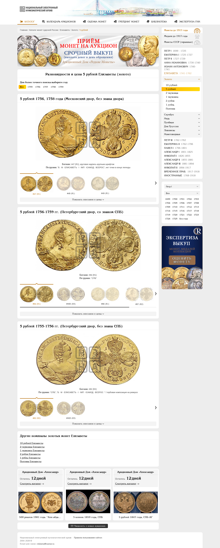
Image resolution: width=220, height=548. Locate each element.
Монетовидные (172, 134)
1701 (182, 199)
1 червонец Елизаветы (32, 448)
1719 (167, 215)
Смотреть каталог (30, 481)
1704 (167, 203)
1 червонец (172, 97)
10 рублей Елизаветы (31, 441)
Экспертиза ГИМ (189, 21)
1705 (174, 203)
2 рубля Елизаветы (30, 452)
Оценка (96, 21)
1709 (167, 207)
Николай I (177, 156)
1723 (196, 215)
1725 (174, 219)
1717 (189, 211)
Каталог (29, 21)
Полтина (170, 108)
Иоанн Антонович (180, 68)
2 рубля (170, 101)
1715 (174, 211)
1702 (189, 199)
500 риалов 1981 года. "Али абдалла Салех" (41, 515)
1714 (167, 211)
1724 (167, 219)
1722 (189, 215)
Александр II (178, 159)
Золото (74, 30)
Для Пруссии (171, 126)
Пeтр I (175, 51)
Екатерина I (178, 54)
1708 (196, 203)
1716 (182, 211)
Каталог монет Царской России (43, 30)
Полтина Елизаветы (30, 459)
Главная (23, 30)
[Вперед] (156, 183)
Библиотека (159, 21)
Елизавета (65, 30)
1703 (196, 199)
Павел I (175, 148)
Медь (167, 118)
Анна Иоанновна (182, 62)
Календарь (61, 21)
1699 (167, 199)
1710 (174, 207)
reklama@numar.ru (45, 542)
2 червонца (172, 93)
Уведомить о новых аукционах (89, 524)
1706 (182, 203)
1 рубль (170, 104)
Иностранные (180, 175)
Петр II (174, 58)
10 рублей (171, 85)
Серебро (169, 114)
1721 (182, 215)
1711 (182, 207)
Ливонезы (169, 130)
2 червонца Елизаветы (32, 444)
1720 (174, 215)
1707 (189, 203)
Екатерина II (178, 144)
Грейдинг (128, 21)
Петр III (175, 140)
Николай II (177, 167)
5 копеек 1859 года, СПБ (88, 515)
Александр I (178, 152)
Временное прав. (182, 171)
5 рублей (171, 89)
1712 (189, 207)
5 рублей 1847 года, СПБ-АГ (136, 515)
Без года (183, 219)
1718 (196, 211)
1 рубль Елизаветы (30, 455)
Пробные (169, 122)
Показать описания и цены (88, 199)
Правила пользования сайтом (88, 536)
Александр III (179, 163)
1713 (196, 207)
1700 (174, 199)
